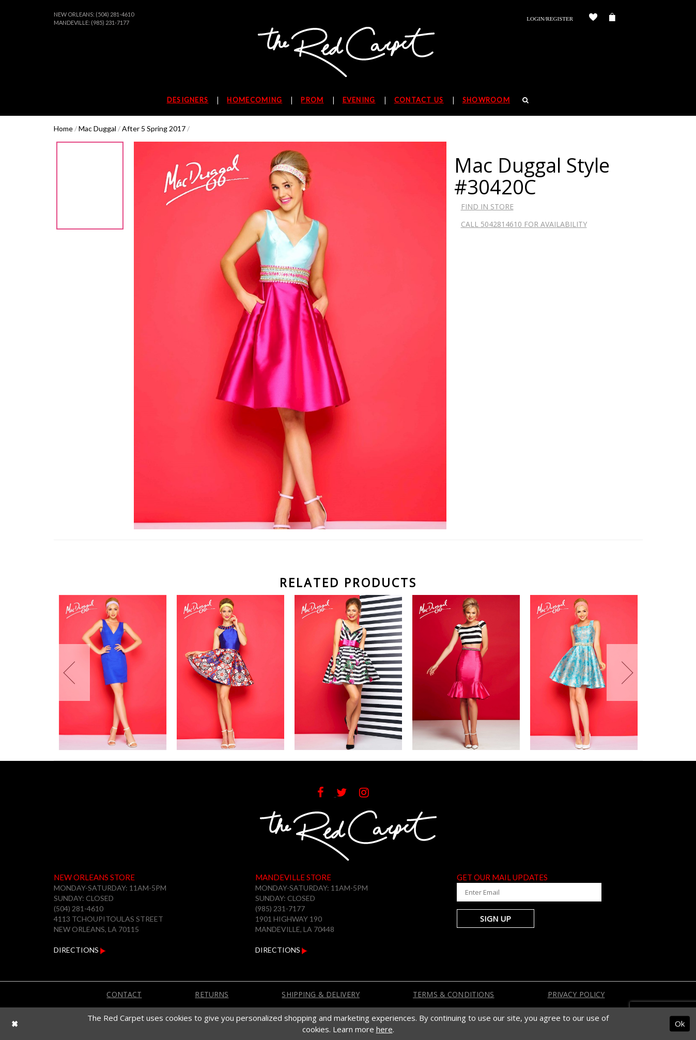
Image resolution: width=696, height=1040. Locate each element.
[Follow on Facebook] (326, 794)
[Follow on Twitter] (347, 794)
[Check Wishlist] (593, 19)
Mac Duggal (97, 128)
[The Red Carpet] (348, 53)
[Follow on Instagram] (369, 794)
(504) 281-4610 (115, 14)
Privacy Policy (576, 994)
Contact (124, 994)
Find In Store (487, 206)
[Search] (525, 100)
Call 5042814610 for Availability (524, 224)
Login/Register (550, 19)
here (384, 1029)
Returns (211, 994)
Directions (80, 949)
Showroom (486, 100)
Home (63, 128)
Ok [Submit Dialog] (680, 1023)
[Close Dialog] (14, 1024)
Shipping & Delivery (321, 994)
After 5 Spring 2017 (153, 128)
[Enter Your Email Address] (519, 892)
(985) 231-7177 (110, 22)
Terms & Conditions (453, 994)
